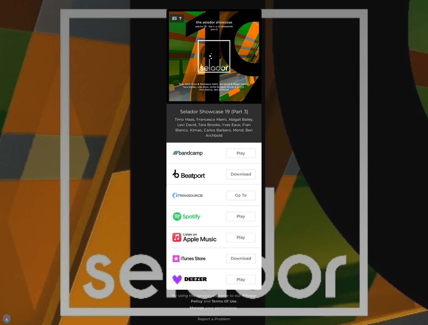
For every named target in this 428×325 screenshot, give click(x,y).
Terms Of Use (224, 301)
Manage (197, 307)
